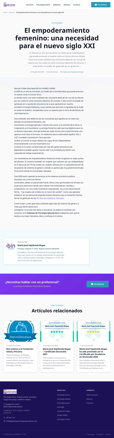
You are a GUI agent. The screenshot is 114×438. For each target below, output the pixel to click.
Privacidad (99, 434)
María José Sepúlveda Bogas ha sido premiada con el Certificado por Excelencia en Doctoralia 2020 (93, 353)
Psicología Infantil (63, 399)
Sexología (60, 407)
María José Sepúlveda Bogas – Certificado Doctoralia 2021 (57, 351)
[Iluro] (9, 5)
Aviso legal (91, 434)
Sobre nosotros (92, 395)
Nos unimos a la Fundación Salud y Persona (19, 350)
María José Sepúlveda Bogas (73, 72)
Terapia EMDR (62, 415)
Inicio (5, 12)
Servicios (29, 5)
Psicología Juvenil (63, 403)
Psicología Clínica (63, 395)
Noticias (67, 5)
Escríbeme (101, 4)
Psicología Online (43, 5)
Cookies (107, 434)
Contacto (76, 5)
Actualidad (57, 23)
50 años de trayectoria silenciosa (50, 198)
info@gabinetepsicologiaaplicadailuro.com (20, 421)
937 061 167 (9, 418)
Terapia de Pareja (63, 411)
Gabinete (56, 5)
